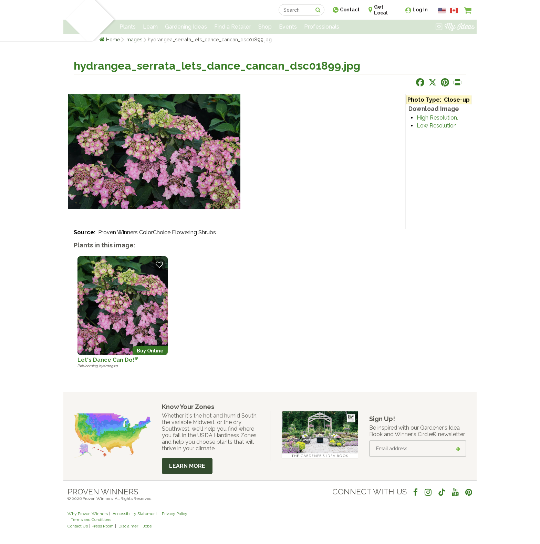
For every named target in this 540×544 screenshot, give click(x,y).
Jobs (147, 526)
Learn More (187, 466)
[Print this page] (457, 82)
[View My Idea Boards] (455, 27)
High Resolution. (437, 117)
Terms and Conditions (91, 519)
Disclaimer (128, 526)
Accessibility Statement (135, 513)
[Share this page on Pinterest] (445, 82)
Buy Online (150, 350)
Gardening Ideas (186, 26)
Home (113, 39)
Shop (265, 26)
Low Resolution (437, 125)
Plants (128, 26)
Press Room (103, 526)
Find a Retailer (232, 26)
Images (134, 39)
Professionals (321, 26)
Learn (150, 26)
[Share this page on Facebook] (420, 82)
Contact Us (78, 526)
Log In (420, 9)
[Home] (75, 21)
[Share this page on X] (432, 82)
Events (288, 26)
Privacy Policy (174, 513)
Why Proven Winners (88, 513)
